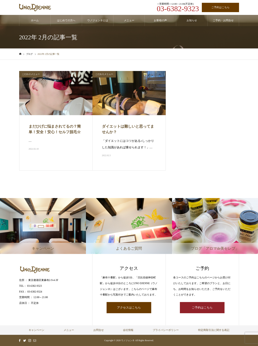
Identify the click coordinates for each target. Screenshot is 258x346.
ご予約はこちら (220, 7)
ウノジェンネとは (97, 20)
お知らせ (192, 20)
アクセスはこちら (129, 307)
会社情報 (128, 330)
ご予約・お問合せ (223, 20)
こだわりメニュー (31, 74)
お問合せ (98, 330)
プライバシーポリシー (166, 330)
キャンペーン (36, 330)
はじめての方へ (66, 20)
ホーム (35, 20)
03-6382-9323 (178, 8)
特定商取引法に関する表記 (213, 330)
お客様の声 (160, 20)
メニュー (129, 20)
